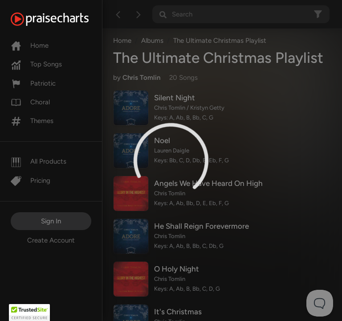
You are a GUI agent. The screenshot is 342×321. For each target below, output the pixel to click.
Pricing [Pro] (30, 181)
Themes (32, 121)
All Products (38, 161)
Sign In (51, 221)
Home (30, 45)
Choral (30, 102)
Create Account (51, 240)
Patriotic (33, 83)
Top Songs (36, 64)
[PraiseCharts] (61, 19)
